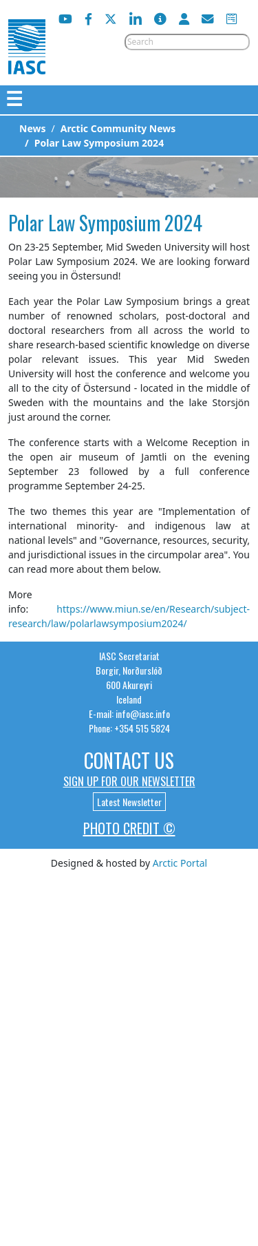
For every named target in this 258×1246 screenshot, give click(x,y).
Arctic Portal (180, 862)
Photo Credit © (129, 828)
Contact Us (129, 760)
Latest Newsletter (129, 801)
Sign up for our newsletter (129, 781)
